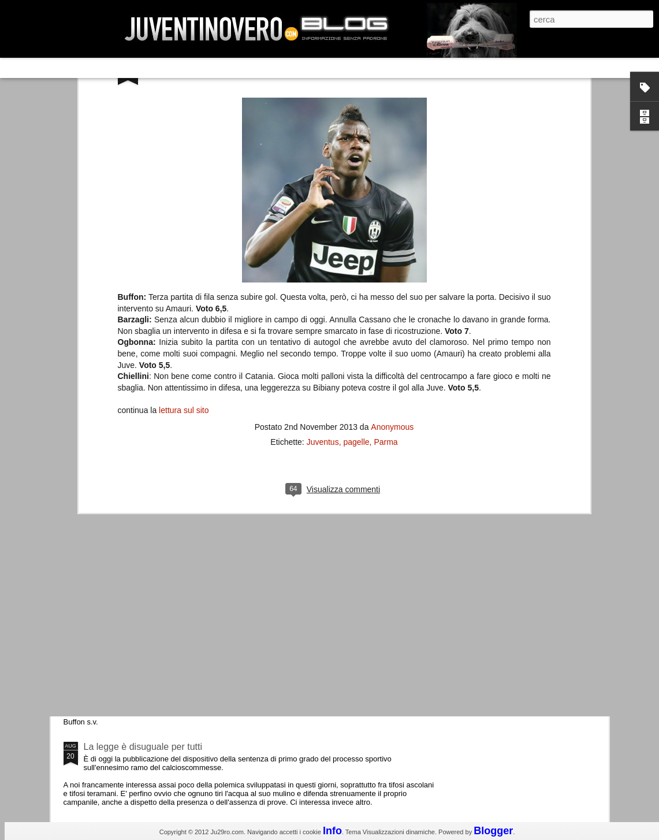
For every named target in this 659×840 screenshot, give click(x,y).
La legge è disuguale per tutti (143, 747)
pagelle (356, 265)
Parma (385, 265)
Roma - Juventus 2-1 (127, 501)
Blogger (493, 831)
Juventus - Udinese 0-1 (131, 649)
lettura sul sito (184, 234)
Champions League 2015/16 (142, 551)
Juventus (323, 265)
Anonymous (392, 250)
